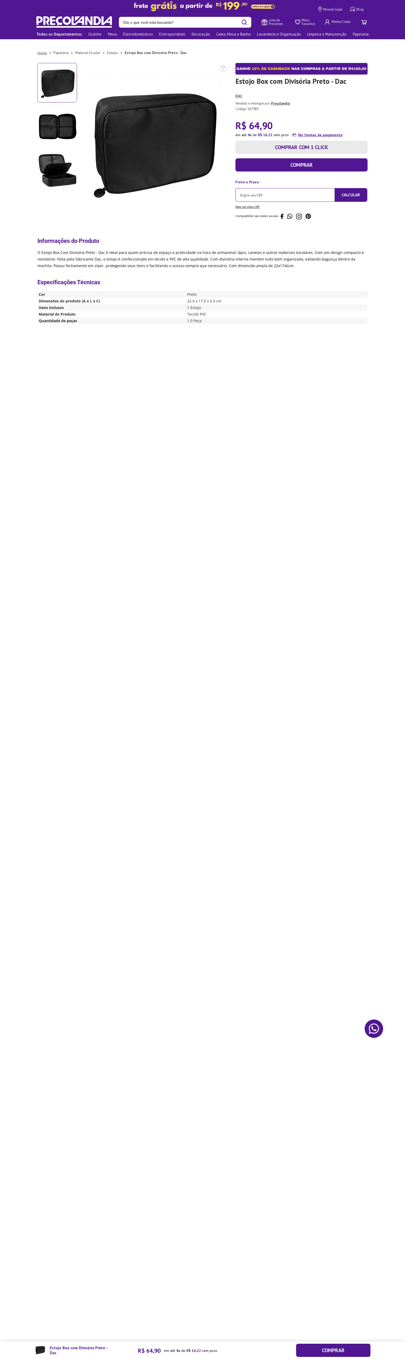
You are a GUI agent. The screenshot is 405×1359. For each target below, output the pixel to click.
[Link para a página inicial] (42, 47)
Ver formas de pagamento (320, 129)
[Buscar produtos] (244, 22)
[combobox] (185, 22)
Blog (357, 9)
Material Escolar (87, 47)
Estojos (112, 47)
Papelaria (61, 47)
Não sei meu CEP (247, 201)
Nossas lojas (330, 9)
